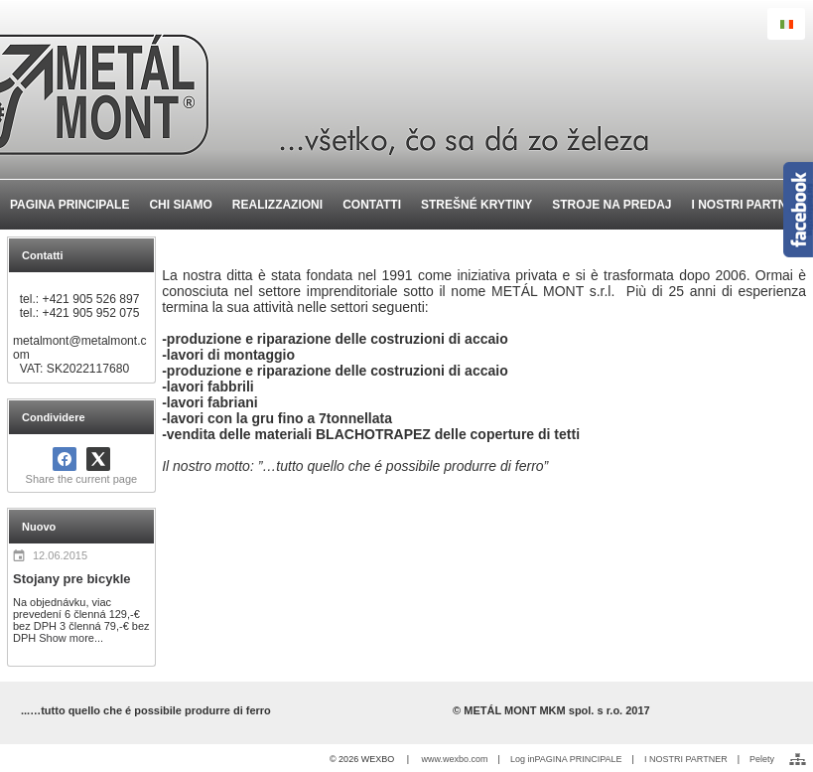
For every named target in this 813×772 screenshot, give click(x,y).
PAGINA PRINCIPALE (577, 759)
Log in (522, 759)
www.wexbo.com (455, 759)
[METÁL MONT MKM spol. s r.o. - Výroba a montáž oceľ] (406, 89)
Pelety (761, 759)
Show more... (71, 638)
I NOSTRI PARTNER (686, 759)
